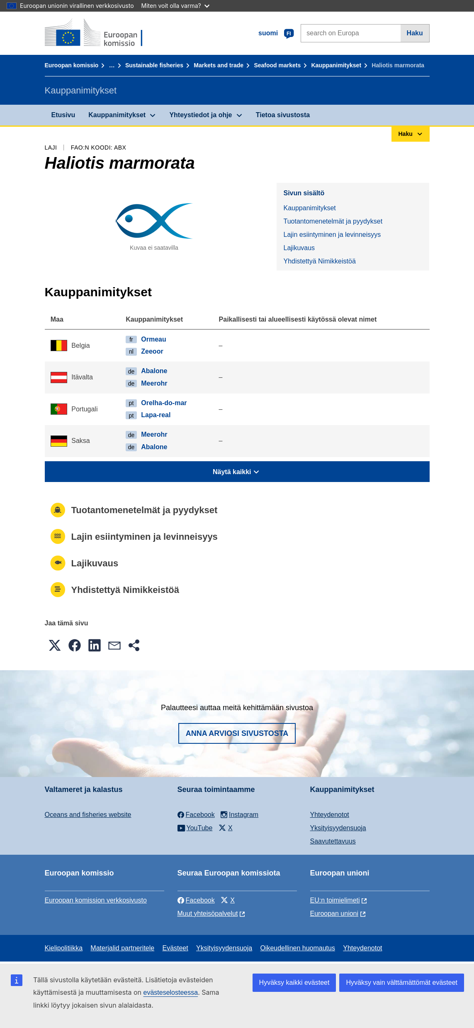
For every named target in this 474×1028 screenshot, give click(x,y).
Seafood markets (277, 65)
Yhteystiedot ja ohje (200, 114)
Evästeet (175, 948)
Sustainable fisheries (154, 65)
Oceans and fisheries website (88, 814)
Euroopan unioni (334, 913)
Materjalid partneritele (122, 948)
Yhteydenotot (329, 814)
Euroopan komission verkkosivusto (96, 900)
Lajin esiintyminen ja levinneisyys (332, 234)
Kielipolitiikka (64, 948)
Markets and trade (218, 65)
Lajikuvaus (299, 247)
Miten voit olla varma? (175, 5)
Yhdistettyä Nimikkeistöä (319, 261)
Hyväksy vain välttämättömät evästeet (401, 982)
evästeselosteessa (170, 992)
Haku (415, 33)
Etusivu (63, 114)
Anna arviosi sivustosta (237, 733)
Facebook (196, 900)
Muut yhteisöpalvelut (207, 913)
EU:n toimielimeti (335, 900)
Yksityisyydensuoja (338, 827)
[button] (54, 645)
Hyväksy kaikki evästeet (294, 982)
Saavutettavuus (333, 841)
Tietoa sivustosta (283, 114)
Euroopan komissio (72, 65)
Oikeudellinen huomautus (297, 948)
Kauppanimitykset (336, 65)
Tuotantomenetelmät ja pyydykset (332, 221)
